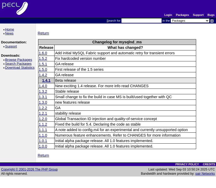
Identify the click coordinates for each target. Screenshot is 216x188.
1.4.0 (43, 86)
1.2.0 (43, 119)
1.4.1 (46, 80)
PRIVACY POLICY (187, 164)
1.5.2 (43, 58)
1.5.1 (43, 64)
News (10, 33)
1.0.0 (43, 146)
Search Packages (19, 64)
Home (10, 29)
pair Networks (205, 173)
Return (43, 33)
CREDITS (209, 164)
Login (168, 14)
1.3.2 (43, 91)
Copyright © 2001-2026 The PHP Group (29, 169)
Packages (182, 14)
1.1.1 (43, 130)
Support (198, 14)
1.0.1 (43, 141)
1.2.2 (43, 108)
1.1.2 (43, 124)
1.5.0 (43, 69)
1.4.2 (43, 75)
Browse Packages (19, 60)
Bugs (211, 14)
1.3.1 (43, 97)
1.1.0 (43, 135)
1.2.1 (43, 113)
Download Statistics (21, 67)
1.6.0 (43, 53)
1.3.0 (43, 102)
